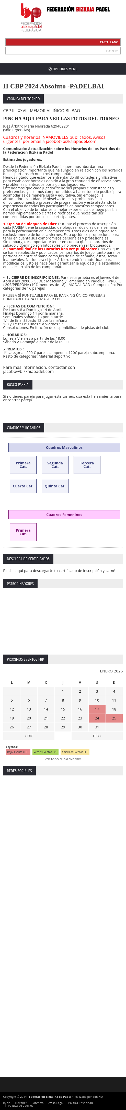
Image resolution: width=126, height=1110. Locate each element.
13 (29, 709)
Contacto (37, 1103)
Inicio (6, 1103)
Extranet (21, 1103)
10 (97, 700)
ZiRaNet (98, 1096)
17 (97, 709)
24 (97, 718)
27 (29, 727)
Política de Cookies (20, 1105)
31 (97, 727)
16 (80, 709)
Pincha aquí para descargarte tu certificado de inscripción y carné (59, 570)
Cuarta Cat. (23, 486)
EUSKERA (112, 51)
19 (12, 718)
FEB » (97, 736)
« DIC (29, 736)
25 (114, 718)
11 (114, 700)
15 (63, 709)
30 (80, 727)
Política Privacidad (80, 1103)
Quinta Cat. (55, 486)
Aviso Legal (56, 1103)
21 (46, 718)
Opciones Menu (63, 69)
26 (12, 727)
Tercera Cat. (87, 465)
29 (63, 727)
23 (80, 718)
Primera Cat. (23, 465)
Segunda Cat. (55, 465)
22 (63, 718)
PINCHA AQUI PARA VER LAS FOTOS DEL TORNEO (61, 118)
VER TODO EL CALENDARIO (63, 759)
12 (12, 709)
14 (46, 709)
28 (46, 727)
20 (29, 718)
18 (114, 709)
